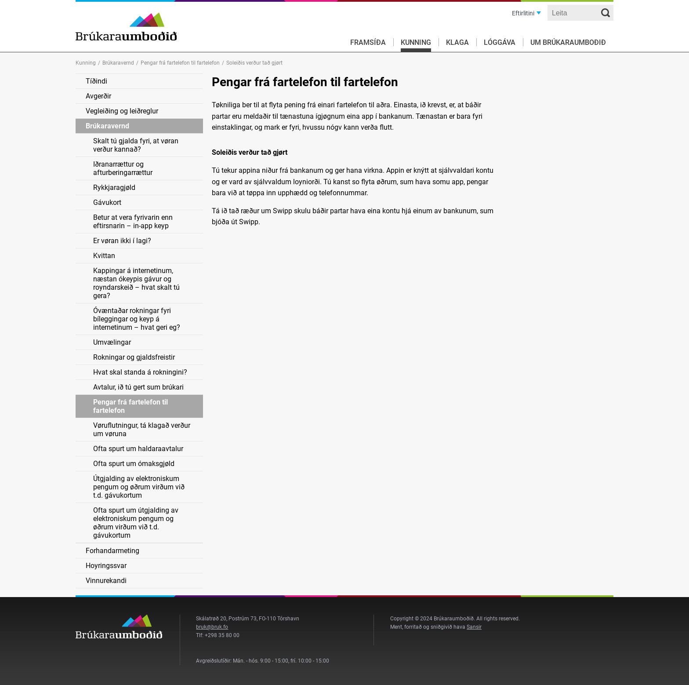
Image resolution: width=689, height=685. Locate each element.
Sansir (474, 627)
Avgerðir (98, 96)
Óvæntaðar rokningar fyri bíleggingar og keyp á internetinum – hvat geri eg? (136, 319)
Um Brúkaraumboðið (568, 42)
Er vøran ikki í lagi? (122, 241)
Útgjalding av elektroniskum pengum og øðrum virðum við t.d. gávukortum (139, 486)
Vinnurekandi (106, 580)
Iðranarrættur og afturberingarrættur (122, 168)
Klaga (457, 42)
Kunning (416, 42)
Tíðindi (96, 81)
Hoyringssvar (106, 565)
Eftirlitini (523, 13)
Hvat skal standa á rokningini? (140, 372)
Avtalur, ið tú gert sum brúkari (138, 387)
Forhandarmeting (112, 551)
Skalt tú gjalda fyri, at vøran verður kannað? (135, 145)
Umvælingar (112, 342)
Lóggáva (499, 42)
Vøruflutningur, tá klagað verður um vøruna (141, 429)
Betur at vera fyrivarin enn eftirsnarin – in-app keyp (133, 221)
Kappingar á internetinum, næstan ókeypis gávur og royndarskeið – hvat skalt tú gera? (136, 283)
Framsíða (368, 42)
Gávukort (107, 202)
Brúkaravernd (118, 63)
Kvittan (104, 255)
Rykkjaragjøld (114, 187)
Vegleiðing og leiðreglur (122, 111)
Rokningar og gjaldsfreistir (134, 357)
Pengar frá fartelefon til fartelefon (180, 63)
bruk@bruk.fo (212, 627)
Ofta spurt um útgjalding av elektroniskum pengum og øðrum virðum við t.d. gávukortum (135, 522)
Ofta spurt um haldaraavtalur (138, 449)
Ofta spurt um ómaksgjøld (133, 463)
